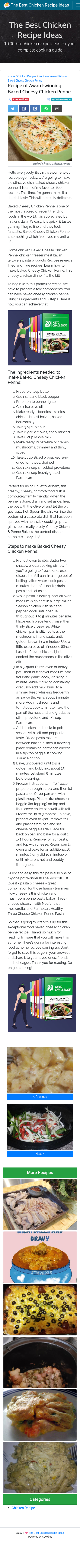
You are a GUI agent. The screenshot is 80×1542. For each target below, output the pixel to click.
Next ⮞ (40, 1153)
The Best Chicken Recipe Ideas (36, 5)
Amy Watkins (20, 99)
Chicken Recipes (26, 76)
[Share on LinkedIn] (35, 108)
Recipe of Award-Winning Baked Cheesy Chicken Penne (38, 78)
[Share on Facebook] (24, 108)
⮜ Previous (40, 1096)
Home (11, 76)
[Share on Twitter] (13, 108)
